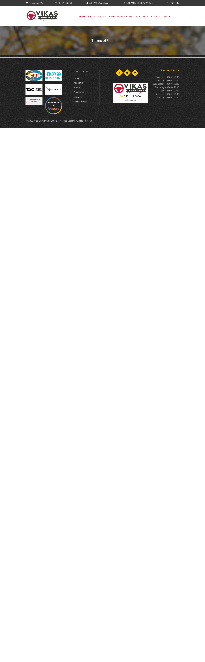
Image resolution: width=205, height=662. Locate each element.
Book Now (79, 92)
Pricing (77, 87)
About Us (78, 82)
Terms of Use (80, 101)
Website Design (66, 120)
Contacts (78, 97)
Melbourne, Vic (34, 3)
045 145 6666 (63, 3)
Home (76, 78)
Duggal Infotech (84, 120)
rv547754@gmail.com (97, 3)
